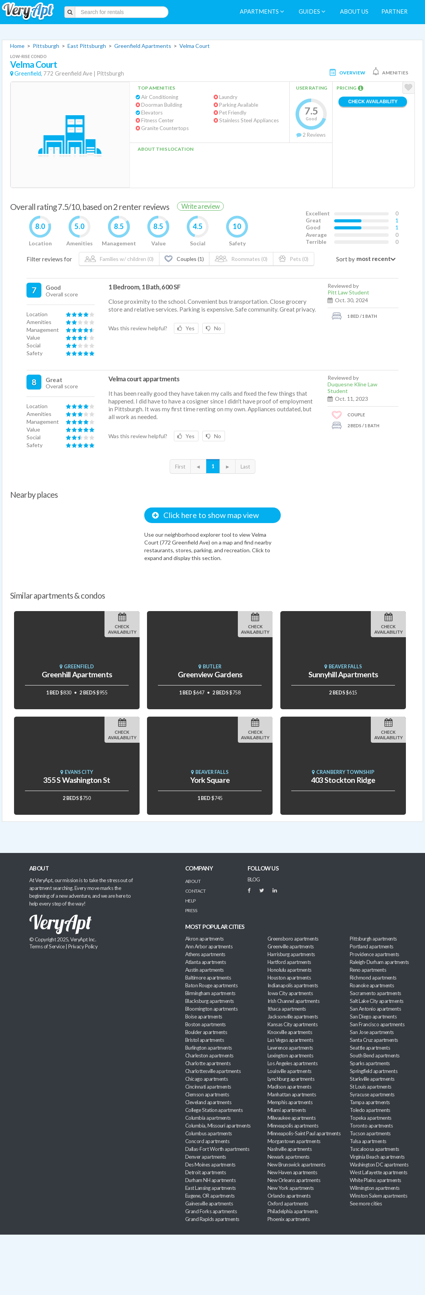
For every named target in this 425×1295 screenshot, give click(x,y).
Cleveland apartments (208, 1102)
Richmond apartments (373, 977)
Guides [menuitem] (312, 11)
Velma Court (194, 45)
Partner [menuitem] (394, 11)
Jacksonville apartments (292, 1016)
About (192, 881)
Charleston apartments (209, 1055)
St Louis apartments (370, 1087)
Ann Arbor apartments (208, 946)
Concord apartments (207, 1141)
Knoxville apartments (289, 1032)
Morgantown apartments (294, 1141)
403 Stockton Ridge (343, 779)
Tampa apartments (370, 1102)
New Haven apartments (292, 1172)
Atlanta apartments (205, 962)
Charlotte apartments (207, 1063)
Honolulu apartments (289, 970)
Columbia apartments (208, 1118)
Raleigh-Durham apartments (379, 962)
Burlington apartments (208, 1048)
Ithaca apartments (286, 1009)
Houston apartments (289, 977)
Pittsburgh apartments (373, 939)
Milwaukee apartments (291, 1118)
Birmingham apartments (210, 993)
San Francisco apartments (377, 1024)
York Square (210, 779)
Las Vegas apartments (290, 1040)
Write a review (200, 206)
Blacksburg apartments (209, 1001)
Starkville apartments (372, 1079)
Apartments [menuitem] (262, 11)
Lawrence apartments (290, 1048)
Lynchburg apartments (290, 1079)
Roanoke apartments (372, 985)
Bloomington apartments (211, 1009)
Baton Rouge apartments (211, 985)
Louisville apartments (289, 1071)
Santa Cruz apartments (374, 1040)
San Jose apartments (372, 1032)
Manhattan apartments (291, 1094)
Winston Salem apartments (378, 1196)
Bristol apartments (204, 1040)
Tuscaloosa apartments (374, 1149)
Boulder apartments (206, 1032)
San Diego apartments (373, 1016)
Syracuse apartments (372, 1094)
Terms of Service (46, 946)
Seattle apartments (370, 1048)
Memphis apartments (289, 1102)
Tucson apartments (370, 1133)
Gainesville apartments (209, 1203)
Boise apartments (203, 1016)
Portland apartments (371, 946)
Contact (195, 891)
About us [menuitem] (354, 11)
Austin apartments (204, 970)
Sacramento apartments (375, 993)
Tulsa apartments (368, 1141)
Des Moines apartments (210, 1164)
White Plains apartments (375, 1180)
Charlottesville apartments (213, 1071)
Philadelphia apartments (292, 1211)
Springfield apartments (373, 1071)
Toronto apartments (371, 1125)
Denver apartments (205, 1157)
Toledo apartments (370, 1110)
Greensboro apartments (293, 939)
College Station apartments (214, 1110)
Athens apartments (205, 954)
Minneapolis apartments (292, 1125)
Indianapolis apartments (292, 985)
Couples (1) (184, 258)
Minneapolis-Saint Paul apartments (303, 1133)
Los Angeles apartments (292, 1063)
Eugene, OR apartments (210, 1196)
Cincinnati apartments (208, 1087)
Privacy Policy (83, 946)
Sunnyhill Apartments (343, 674)
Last (245, 466)
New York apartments (290, 1188)
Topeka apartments (370, 1118)
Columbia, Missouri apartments (218, 1125)
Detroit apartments (205, 1172)
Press (191, 910)
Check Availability (372, 101)
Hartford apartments (289, 962)
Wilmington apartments (375, 1188)
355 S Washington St (76, 779)
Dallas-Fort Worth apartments (217, 1149)
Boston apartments (205, 1024)
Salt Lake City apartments (377, 1001)
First (180, 466)
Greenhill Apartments (77, 674)
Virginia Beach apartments (377, 1157)
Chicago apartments (206, 1079)
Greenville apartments (290, 946)
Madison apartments (289, 1087)
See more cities (366, 1203)
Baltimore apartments (208, 977)
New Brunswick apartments (296, 1164)
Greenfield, (28, 73)
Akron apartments (204, 939)
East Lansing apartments (210, 1188)
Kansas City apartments (292, 1024)
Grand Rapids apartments (212, 1219)
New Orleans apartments (293, 1180)
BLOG (254, 879)
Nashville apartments (289, 1149)
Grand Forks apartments (211, 1211)
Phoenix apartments (288, 1219)
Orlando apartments (288, 1196)
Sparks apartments (370, 1063)
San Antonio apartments (375, 1009)
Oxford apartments (287, 1203)
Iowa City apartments (290, 993)
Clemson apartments (207, 1094)
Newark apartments (288, 1157)
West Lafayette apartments (378, 1172)
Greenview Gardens (210, 674)
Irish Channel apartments (293, 1001)
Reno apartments (368, 970)
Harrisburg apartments (291, 954)
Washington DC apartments (379, 1164)
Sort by (345, 259)
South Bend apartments (375, 1055)
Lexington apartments (290, 1055)
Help (190, 901)
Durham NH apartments (210, 1180)
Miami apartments (286, 1110)
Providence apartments (374, 954)
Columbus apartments (208, 1133)
